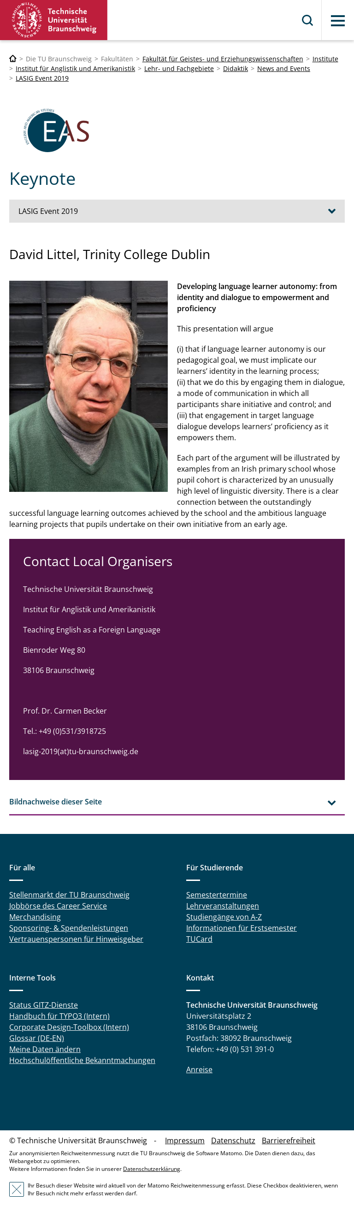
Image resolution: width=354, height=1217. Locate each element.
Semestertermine (216, 895)
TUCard (199, 939)
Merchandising (35, 917)
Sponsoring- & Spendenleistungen (68, 928)
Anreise (199, 1069)
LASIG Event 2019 (42, 78)
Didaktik (235, 68)
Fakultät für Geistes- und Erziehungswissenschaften (222, 58)
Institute (325, 58)
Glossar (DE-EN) (36, 1038)
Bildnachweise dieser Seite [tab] (55, 802)
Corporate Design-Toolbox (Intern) (69, 1027)
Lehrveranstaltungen (222, 906)
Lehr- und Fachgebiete (179, 68)
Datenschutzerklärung (151, 1169)
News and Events (283, 68)
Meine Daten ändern (45, 1049)
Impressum (185, 1140)
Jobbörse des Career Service (58, 906)
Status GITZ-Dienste (43, 1005)
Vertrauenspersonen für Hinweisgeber (76, 939)
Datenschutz (233, 1140)
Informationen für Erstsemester (241, 928)
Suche (308, 20)
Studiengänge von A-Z (224, 917)
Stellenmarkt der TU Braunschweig (69, 895)
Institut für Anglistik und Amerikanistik (75, 68)
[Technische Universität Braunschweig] (13, 58)
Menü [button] (338, 21)
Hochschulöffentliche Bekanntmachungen (82, 1060)
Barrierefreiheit (288, 1140)
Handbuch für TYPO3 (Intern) (59, 1016)
